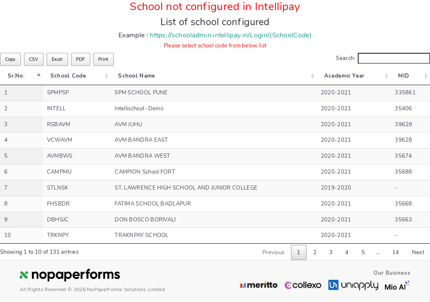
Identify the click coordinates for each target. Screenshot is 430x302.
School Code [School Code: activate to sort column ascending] (66, 76)
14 (395, 252)
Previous (273, 252)
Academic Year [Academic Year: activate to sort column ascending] (349, 76)
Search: (383, 58)
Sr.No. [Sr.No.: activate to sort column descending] (16, 76)
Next (418, 252)
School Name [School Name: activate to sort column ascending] (132, 76)
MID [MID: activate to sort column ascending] (405, 76)
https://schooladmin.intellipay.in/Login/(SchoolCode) (231, 35)
